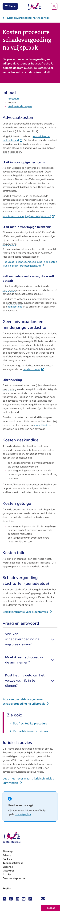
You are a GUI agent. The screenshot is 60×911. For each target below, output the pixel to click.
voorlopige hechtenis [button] (24, 168)
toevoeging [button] (9, 290)
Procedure (14, 98)
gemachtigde (15, 306)
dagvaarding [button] (9, 244)
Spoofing (8, 867)
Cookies (7, 859)
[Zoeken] (54, 6)
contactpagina (23, 814)
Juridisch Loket (33, 369)
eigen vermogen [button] (12, 152)
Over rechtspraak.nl (14, 878)
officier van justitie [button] (38, 179)
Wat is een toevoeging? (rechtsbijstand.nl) (29, 216)
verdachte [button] (33, 333)
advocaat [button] (38, 127)
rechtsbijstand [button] (30, 257)
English (7, 888)
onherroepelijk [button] (11, 207)
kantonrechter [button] (14, 303)
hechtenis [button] (34, 232)
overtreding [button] (9, 389)
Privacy (7, 855)
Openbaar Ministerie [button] (38, 562)
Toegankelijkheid (13, 863)
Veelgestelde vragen (20, 106)
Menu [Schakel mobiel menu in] (10, 6)
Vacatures (9, 871)
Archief (7, 874)
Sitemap (7, 851)
